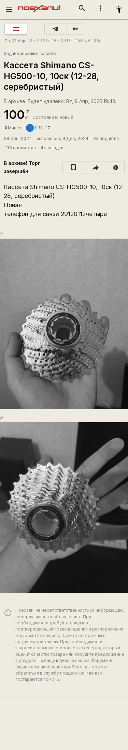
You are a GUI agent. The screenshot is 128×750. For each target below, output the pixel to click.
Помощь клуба (53, 660)
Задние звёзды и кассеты (30, 53)
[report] (116, 167)
